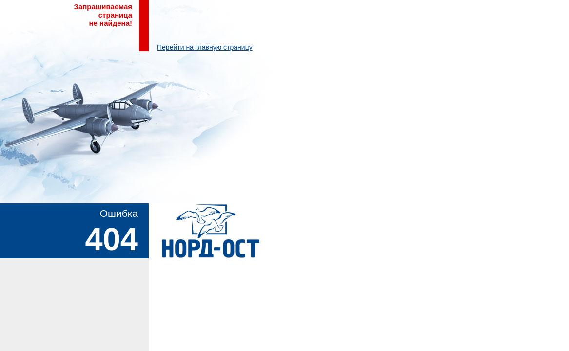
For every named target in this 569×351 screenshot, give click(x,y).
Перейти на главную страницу (205, 47)
